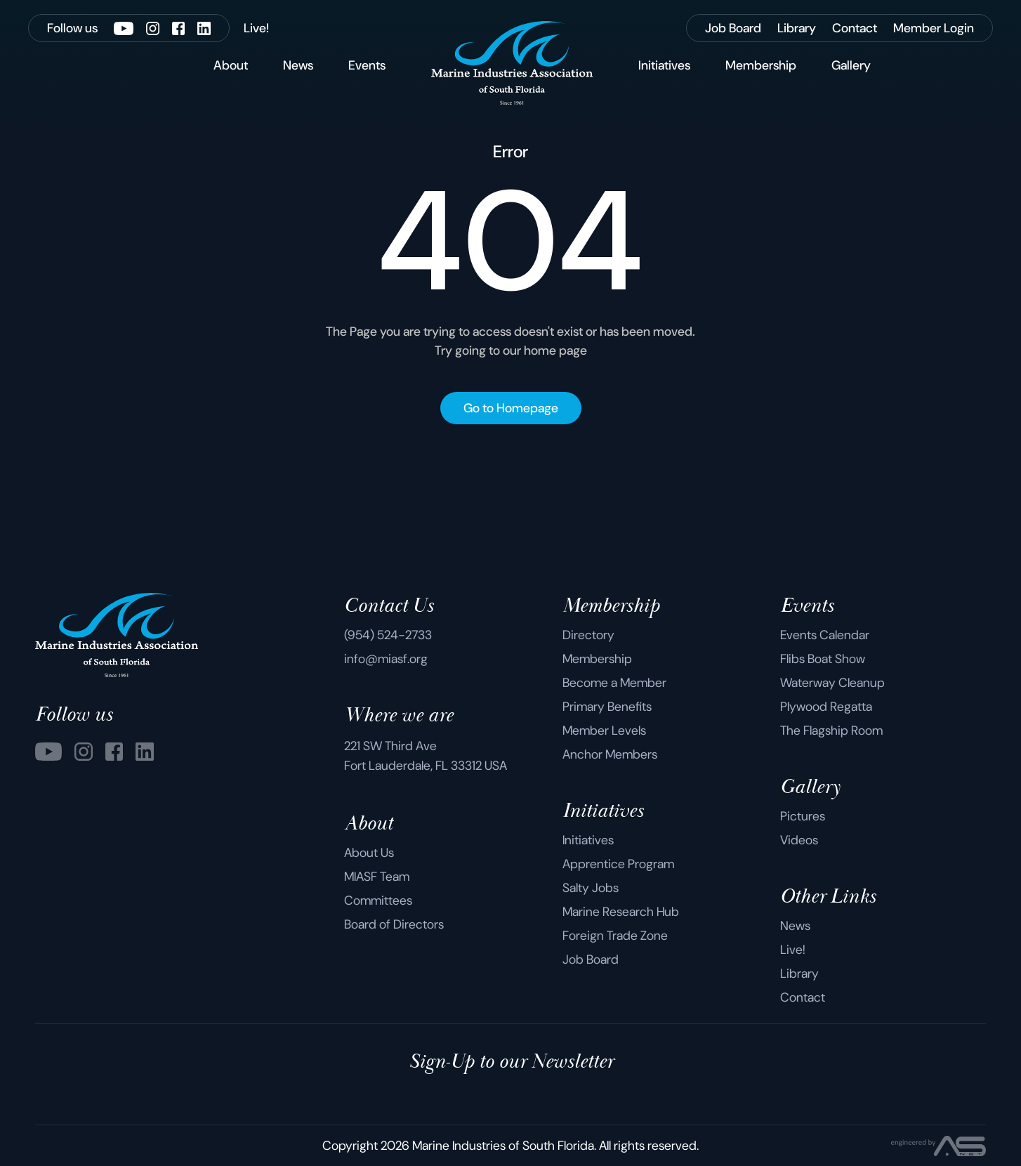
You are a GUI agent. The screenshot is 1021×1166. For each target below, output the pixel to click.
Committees (378, 900)
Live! (792, 949)
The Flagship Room (831, 730)
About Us (369, 852)
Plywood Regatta (826, 706)
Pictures (802, 816)
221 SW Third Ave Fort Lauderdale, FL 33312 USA (425, 756)
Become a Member (614, 682)
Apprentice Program (618, 864)
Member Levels (604, 730)
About (230, 65)
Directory (588, 635)
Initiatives (664, 65)
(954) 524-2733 (388, 635)
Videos (799, 840)
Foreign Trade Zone (615, 935)
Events (367, 65)
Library (799, 973)
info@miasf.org (386, 658)
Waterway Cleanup (832, 682)
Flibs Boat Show (822, 658)
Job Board (590, 959)
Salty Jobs (590, 887)
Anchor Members (609, 754)
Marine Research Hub (620, 911)
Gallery (851, 65)
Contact (802, 997)
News (298, 65)
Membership (760, 65)
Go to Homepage (510, 408)
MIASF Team (376, 876)
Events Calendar (824, 635)
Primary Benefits (607, 706)
